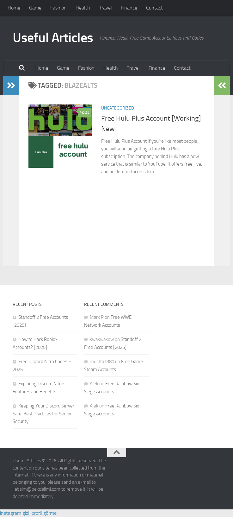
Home (14, 8)
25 (84, 112)
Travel (105, 8)
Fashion (58, 8)
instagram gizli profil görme (28, 513)
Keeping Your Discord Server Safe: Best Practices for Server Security (43, 413)
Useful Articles (53, 38)
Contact (154, 8)
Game (35, 8)
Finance (129, 8)
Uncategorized (117, 108)
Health (83, 8)
